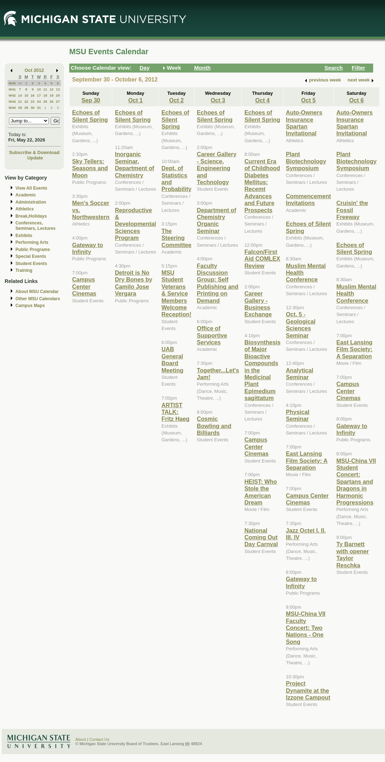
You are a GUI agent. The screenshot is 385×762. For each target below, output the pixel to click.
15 (26, 95)
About (80, 739)
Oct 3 (218, 100)
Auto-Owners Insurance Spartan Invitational (304, 122)
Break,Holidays (31, 216)
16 (32, 95)
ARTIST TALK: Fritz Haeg (175, 412)
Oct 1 (135, 100)
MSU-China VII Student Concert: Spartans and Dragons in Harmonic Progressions (356, 481)
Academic (25, 195)
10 (39, 89)
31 (39, 108)
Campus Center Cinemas (84, 286)
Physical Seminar (298, 415)
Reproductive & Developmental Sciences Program (135, 224)
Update (35, 158)
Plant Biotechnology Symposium (306, 161)
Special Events (30, 256)
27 (58, 101)
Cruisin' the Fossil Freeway (352, 210)
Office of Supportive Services (212, 335)
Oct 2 (176, 100)
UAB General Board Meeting (172, 359)
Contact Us (99, 739)
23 (32, 101)
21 (20, 101)
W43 (12, 101)
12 (51, 89)
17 (39, 95)
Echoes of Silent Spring (90, 115)
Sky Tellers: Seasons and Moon (90, 168)
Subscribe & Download (34, 152)
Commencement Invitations (308, 199)
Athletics (24, 209)
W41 (12, 89)
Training (23, 270)
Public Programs (32, 249)
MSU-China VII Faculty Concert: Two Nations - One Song (305, 627)
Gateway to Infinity (87, 248)
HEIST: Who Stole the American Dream (260, 492)
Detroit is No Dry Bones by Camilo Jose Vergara (133, 283)
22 (26, 101)
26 (51, 101)
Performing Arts (31, 242)
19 (51, 95)
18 (45, 95)
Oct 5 (308, 100)
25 (45, 101)
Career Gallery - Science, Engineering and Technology (216, 168)
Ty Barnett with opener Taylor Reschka (352, 554)
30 (20, 83)
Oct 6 (356, 100)
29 (26, 108)
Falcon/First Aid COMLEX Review (262, 258)
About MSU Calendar (36, 291)
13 (58, 89)
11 (45, 89)
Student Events (31, 263)
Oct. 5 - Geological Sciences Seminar (301, 324)
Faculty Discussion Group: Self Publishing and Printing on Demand (218, 283)
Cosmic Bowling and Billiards (214, 425)
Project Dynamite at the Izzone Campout (308, 690)
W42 (12, 95)
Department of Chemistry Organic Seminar (216, 220)
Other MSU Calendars (37, 298)
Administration (30, 202)
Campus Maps (30, 305)
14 (20, 95)
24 (39, 101)
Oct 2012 (34, 70)
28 (20, 108)
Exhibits (23, 235)
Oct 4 (262, 100)
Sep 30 (90, 100)
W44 (12, 108)
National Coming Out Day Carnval (261, 537)
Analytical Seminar (299, 373)
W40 (12, 83)
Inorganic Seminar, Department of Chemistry (134, 164)
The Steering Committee (176, 238)
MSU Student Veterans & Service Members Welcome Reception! (176, 293)
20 (58, 95)
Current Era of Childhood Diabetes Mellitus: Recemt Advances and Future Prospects (262, 185)
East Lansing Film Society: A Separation (307, 460)
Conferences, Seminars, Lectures (35, 225)
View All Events (31, 188)
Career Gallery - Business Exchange (258, 303)
